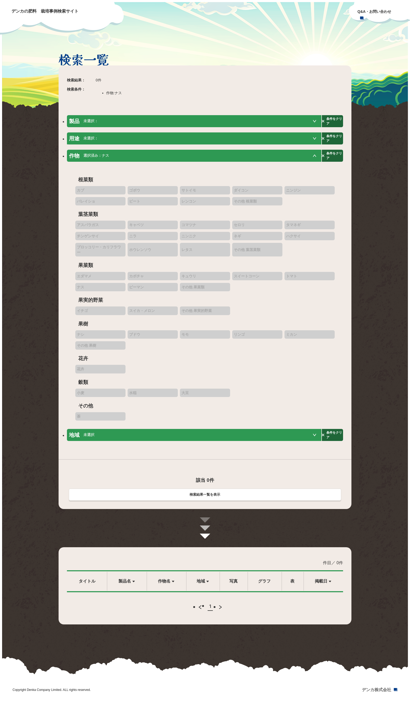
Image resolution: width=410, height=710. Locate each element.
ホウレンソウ (140, 253)
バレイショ (86, 204)
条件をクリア (326, 121)
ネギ (237, 239)
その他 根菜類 (245, 204)
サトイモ (188, 193)
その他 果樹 (86, 348)
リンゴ (239, 337)
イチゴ (82, 314)
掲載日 (321, 585)
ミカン (291, 337)
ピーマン (136, 290)
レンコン (188, 204)
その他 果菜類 (192, 290)
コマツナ (188, 228)
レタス (186, 253)
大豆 (185, 396)
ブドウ (134, 337)
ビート (134, 204)
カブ (80, 193)
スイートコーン (246, 279)
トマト (291, 279)
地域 (201, 585)
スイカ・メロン (142, 314)
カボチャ (136, 279)
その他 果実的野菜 (196, 314)
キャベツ (136, 228)
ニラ (132, 239)
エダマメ (84, 279)
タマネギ (293, 228)
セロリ (239, 228)
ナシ (80, 337)
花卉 (80, 372)
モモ (185, 337)
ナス (80, 290)
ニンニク (188, 239)
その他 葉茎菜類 (247, 253)
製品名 (124, 585)
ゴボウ (134, 193)
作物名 (164, 585)
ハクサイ (293, 239)
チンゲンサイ (88, 239)
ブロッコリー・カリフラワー (99, 253)
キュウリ (188, 279)
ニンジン (293, 193)
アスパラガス (88, 228)
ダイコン (241, 193)
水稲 (132, 396)
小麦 (80, 396)
